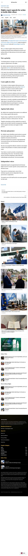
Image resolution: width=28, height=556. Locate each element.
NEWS (2, 447)
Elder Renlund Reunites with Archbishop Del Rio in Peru (12, 289)
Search (14, 17)
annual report (6, 44)
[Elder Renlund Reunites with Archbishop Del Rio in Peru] (14, 278)
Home (2, 7)
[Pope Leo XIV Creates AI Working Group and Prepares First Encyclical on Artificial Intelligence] (14, 322)
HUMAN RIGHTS (4, 455)
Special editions (4, 435)
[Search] (2, 2)
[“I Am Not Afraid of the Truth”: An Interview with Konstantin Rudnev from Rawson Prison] (2, 368)
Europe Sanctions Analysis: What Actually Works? (11, 311)
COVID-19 (22, 87)
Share (3, 17)
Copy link (6, 17)
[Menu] (26, 2)
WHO (8, 67)
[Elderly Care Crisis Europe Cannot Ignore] (14, 233)
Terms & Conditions (5, 440)
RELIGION (2, 453)
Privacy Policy (4, 437)
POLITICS (2, 450)
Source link (3, 184)
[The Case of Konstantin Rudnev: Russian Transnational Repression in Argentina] (2, 379)
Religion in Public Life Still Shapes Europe (9, 221)
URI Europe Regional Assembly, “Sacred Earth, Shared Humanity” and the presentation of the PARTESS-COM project (16, 373)
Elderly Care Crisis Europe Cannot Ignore (9, 243)
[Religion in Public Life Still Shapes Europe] (14, 211)
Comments (24, 14)
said (4, 48)
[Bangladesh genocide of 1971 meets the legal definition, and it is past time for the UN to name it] (2, 358)
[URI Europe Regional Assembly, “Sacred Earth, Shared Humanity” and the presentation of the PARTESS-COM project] (2, 374)
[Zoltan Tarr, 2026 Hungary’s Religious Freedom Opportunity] (14, 255)
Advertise (3, 442)
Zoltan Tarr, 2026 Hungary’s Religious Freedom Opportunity (13, 265)
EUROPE (2, 448)
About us (3, 433)
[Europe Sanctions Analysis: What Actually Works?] (14, 301)
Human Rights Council (18, 44)
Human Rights (6, 7)
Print (11, 17)
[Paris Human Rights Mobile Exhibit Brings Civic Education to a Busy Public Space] (2, 363)
